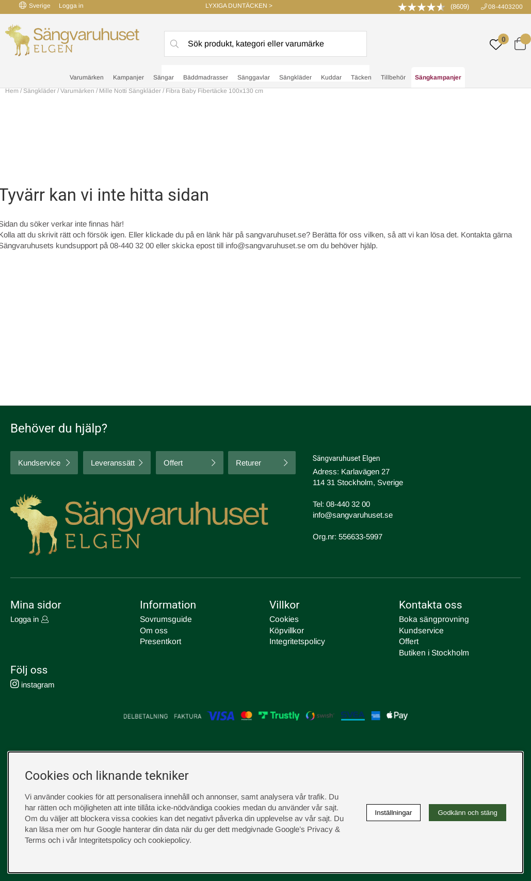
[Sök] (265, 44)
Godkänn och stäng (467, 812)
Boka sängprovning (431, 619)
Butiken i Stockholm (432, 651)
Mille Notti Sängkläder (130, 90)
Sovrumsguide (164, 619)
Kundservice (39, 462)
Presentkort (159, 640)
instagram (32, 683)
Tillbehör (393, 78)
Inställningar (393, 812)
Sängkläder (295, 78)
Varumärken (87, 78)
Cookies (283, 619)
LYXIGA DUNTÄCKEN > (238, 5)
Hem (12, 90)
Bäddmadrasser (205, 78)
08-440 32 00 (348, 504)
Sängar (163, 78)
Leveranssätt (113, 462)
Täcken (361, 78)
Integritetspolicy (295, 640)
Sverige (35, 5)
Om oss (153, 630)
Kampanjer (128, 78)
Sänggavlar (253, 78)
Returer (248, 462)
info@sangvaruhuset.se (265, 245)
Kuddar (331, 78)
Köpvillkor (285, 630)
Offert (173, 462)
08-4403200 (505, 6)
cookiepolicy (168, 840)
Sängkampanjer (438, 78)
